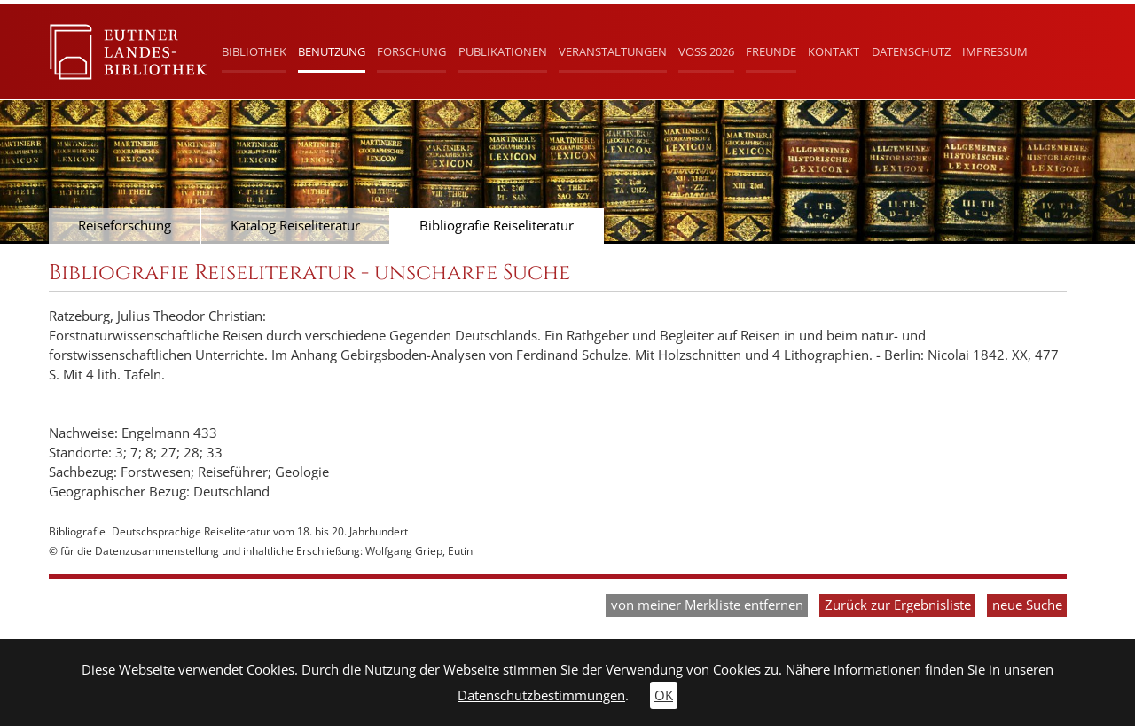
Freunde (771, 51)
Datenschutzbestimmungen (541, 695)
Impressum (995, 51)
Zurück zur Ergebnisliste (898, 605)
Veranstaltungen (613, 51)
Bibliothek (254, 51)
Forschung (411, 51)
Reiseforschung (124, 225)
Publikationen (502, 51)
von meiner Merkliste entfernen (707, 605)
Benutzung (331, 51)
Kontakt (833, 51)
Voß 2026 (706, 51)
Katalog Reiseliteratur (295, 225)
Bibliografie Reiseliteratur (496, 225)
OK (663, 695)
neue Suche (1027, 605)
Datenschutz (911, 51)
